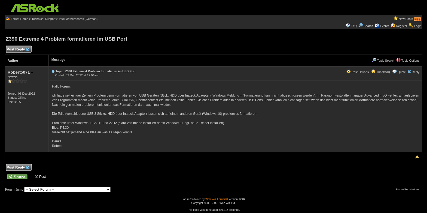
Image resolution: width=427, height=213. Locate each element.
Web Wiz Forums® (216, 199)
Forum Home (19, 18)
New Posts (406, 18)
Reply (415, 72)
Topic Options (408, 60)
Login (417, 26)
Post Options (357, 72)
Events (382, 26)
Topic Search (383, 60)
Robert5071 (20, 72)
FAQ (354, 26)
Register (401, 26)
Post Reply (18, 49)
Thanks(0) (380, 72)
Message (58, 60)
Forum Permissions (409, 189)
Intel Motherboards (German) (78, 18)
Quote (402, 72)
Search (368, 26)
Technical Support (43, 18)
